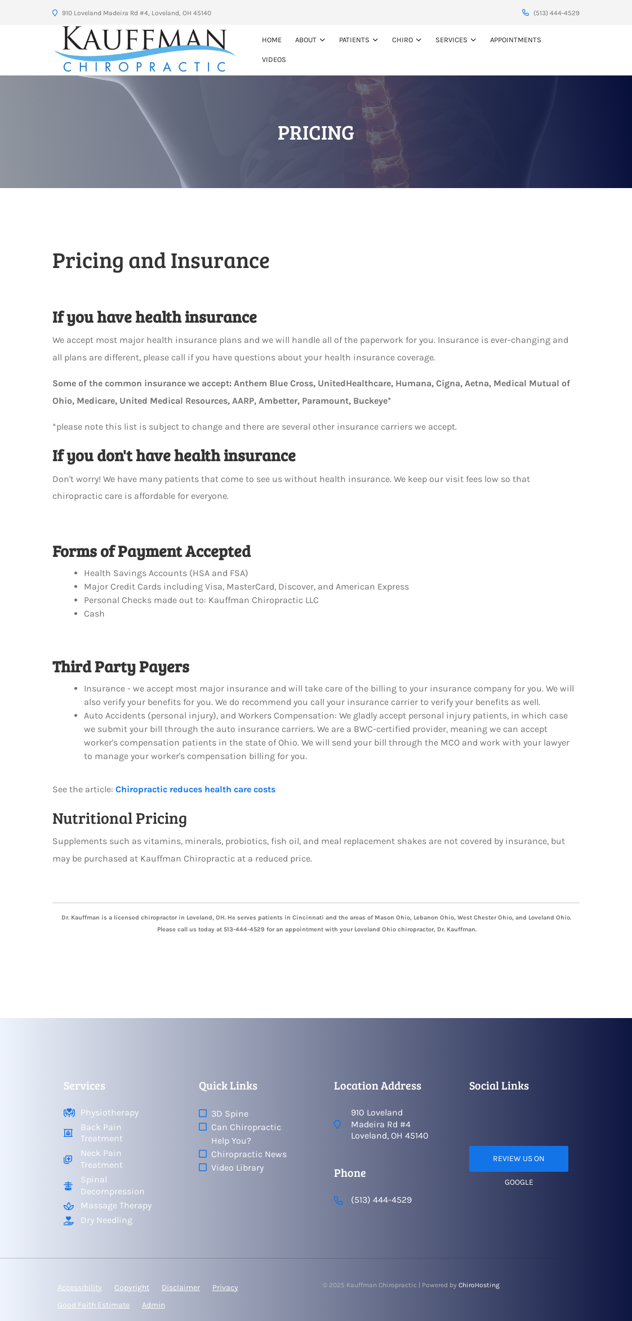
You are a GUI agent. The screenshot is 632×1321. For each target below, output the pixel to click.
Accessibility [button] (79, 1287)
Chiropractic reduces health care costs (195, 789)
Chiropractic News (249, 1154)
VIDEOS (274, 59)
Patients (354, 39)
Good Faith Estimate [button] (93, 1305)
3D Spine (229, 1113)
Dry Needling (106, 1220)
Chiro (402, 39)
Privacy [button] (225, 1287)
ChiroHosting (479, 1285)
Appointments (515, 39)
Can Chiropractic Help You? (246, 1134)
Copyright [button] (131, 1287)
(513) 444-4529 (551, 13)
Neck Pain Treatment (102, 1159)
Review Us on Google (519, 1163)
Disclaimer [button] (181, 1287)
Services (451, 39)
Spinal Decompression (113, 1185)
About (306, 39)
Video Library (237, 1167)
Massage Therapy (116, 1205)
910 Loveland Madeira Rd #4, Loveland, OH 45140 (131, 13)
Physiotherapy (110, 1112)
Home (272, 39)
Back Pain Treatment (102, 1133)
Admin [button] (153, 1305)
